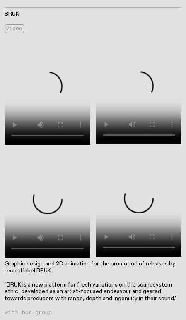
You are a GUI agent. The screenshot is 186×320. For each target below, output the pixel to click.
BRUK (43, 271)
